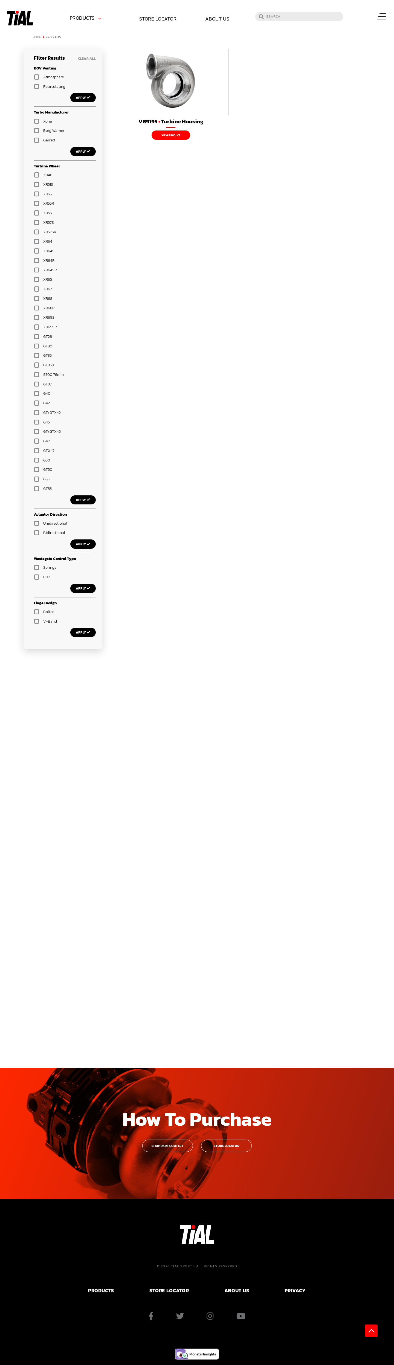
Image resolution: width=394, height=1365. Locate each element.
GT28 (47, 336)
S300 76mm (53, 374)
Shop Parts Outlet (167, 1145)
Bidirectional (54, 532)
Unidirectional (55, 523)
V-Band (50, 621)
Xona (47, 121)
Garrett (49, 140)
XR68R (48, 308)
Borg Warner (53, 130)
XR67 (47, 289)
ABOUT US (236, 1290)
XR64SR (50, 270)
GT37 (47, 384)
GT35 (47, 355)
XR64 (47, 241)
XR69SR (50, 327)
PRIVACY (295, 1290)
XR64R (48, 260)
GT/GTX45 (52, 431)
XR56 (47, 213)
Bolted (48, 611)
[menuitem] (86, 18)
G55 (46, 479)
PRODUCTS (101, 1290)
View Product (170, 135)
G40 (46, 393)
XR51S (48, 184)
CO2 (46, 577)
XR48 (47, 175)
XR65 (47, 279)
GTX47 (48, 450)
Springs (49, 567)
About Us (217, 18)
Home (37, 37)
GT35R (48, 365)
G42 (46, 403)
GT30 (47, 346)
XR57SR (49, 232)
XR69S (48, 317)
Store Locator (153, 18)
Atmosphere (53, 77)
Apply (83, 97)
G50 (46, 460)
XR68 (47, 298)
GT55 (47, 488)
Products (82, 18)
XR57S (48, 222)
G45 (46, 422)
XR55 (47, 194)
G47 (46, 441)
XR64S (48, 251)
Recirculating (54, 86)
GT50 (47, 469)
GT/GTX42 (52, 412)
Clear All (86, 58)
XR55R (48, 203)
